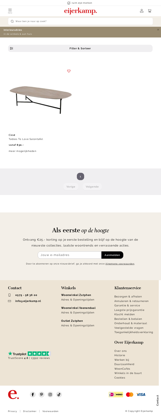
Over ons (120, 350)
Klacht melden (124, 314)
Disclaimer (29, 411)
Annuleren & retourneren (131, 301)
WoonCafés (122, 368)
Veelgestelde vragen (129, 327)
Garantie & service (127, 305)
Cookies (119, 377)
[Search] (80, 21)
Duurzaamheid (124, 364)
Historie (119, 355)
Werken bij (121, 359)
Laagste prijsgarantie (129, 309)
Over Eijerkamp (128, 342)
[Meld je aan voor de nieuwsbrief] (69, 255)
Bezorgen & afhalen (128, 296)
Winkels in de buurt (128, 373)
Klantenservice (127, 288)
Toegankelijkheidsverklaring (133, 332)
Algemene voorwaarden (119, 263)
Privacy (12, 411)
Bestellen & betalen (128, 318)
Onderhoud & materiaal (130, 323)
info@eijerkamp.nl (24, 301)
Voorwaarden (50, 411)
